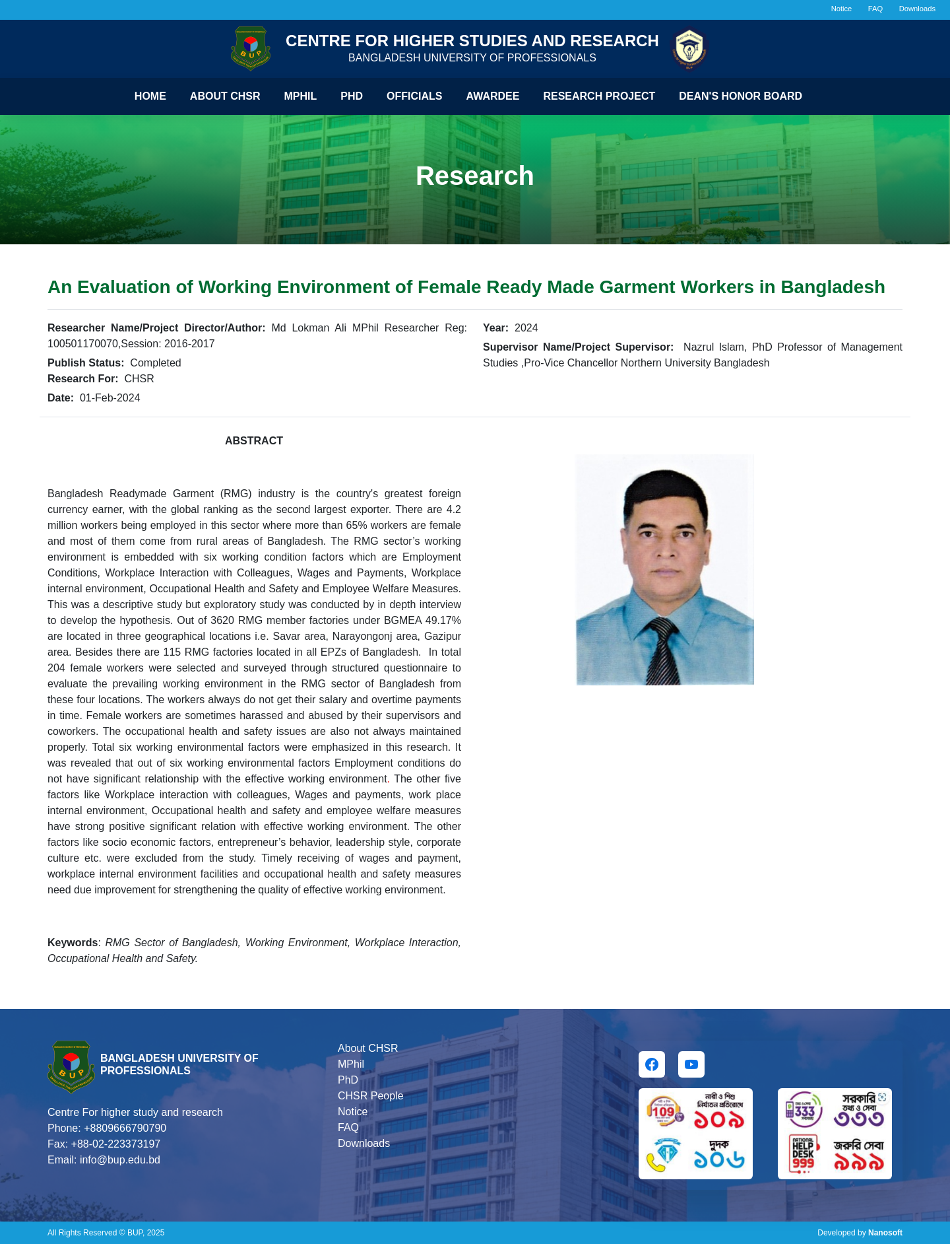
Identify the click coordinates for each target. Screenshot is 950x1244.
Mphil (300, 96)
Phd (351, 96)
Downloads (917, 9)
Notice (841, 9)
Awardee (493, 96)
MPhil (351, 1064)
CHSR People (371, 1095)
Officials (414, 96)
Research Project (599, 96)
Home (150, 96)
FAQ (875, 9)
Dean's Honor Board (740, 96)
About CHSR (225, 96)
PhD (348, 1080)
